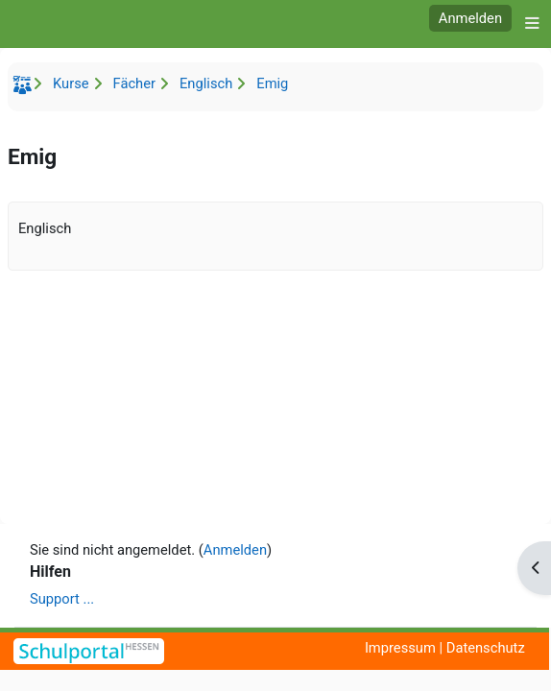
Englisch (206, 83)
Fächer (134, 83)
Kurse (71, 83)
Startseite (25, 88)
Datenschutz (485, 647)
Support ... (62, 599)
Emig (272, 83)
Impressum (400, 647)
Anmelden (470, 18)
